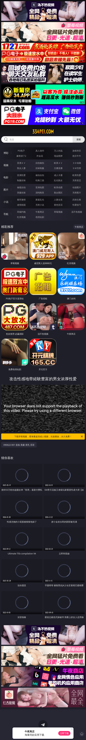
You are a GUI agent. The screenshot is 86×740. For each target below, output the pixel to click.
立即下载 (64, 733)
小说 (6, 202)
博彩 (6, 153)
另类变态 (76, 180)
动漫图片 (76, 187)
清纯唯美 (40, 192)
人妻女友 (58, 199)
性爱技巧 (76, 204)
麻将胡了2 (21, 155)
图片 (6, 189)
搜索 (79, 139)
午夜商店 (40, 211)
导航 (6, 214)
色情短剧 (40, 217)
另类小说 (40, 204)
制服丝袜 (21, 180)
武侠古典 (76, 199)
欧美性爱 (76, 175)
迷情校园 (21, 204)
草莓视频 (58, 211)
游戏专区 (76, 150)
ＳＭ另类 (76, 168)
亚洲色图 (40, 187)
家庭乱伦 (40, 199)
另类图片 (76, 192)
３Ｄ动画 (76, 162)
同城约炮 (21, 211)
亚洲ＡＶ (21, 162)
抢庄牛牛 (76, 155)
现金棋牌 (58, 155)
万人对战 (58, 150)
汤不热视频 (76, 211)
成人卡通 (58, 175)
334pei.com (43, 132)
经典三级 (40, 180)
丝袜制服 (40, 168)
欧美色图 (58, 187)
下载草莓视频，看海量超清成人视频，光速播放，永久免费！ (48, 436)
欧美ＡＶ (58, 162)
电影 (6, 177)
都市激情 (21, 199)
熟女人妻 (21, 168)
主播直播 (58, 168)
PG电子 (21, 150)
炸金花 (40, 155)
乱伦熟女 (58, 180)
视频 (6, 165)
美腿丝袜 (21, 192)
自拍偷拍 (40, 162)
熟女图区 (58, 192)
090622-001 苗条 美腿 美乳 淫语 (18, 444)
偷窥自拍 (21, 187)
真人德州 (40, 150)
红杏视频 (21, 217)
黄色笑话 (58, 204)
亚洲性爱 (21, 175)
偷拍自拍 (40, 175)
